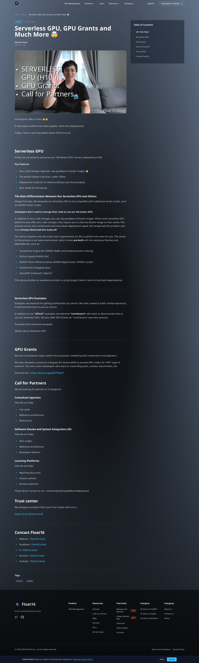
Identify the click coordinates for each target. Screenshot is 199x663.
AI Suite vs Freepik (148, 614)
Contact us (168, 614)
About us (168, 609)
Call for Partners (143, 47)
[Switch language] (151, 4)
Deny (162, 659)
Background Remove (126, 610)
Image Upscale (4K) (126, 617)
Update (30, 581)
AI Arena (120, 632)
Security (96, 623)
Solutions (90, 4)
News (18, 22)
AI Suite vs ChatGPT (148, 609)
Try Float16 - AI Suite (172, 4)
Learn (101, 4)
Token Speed (122, 628)
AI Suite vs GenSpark (149, 618)
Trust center (141, 52)
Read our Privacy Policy (83, 659)
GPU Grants (141, 42)
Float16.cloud (37, 539)
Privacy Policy (178, 649)
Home (17, 15)
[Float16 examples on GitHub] (22, 617)
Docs (95, 627)
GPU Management (72, 4)
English (19, 581)
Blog (24, 15)
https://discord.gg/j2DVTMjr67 (47, 374)
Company (129, 4)
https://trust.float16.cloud (29, 515)
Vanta (73, 508)
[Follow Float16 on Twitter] (16, 617)
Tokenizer (121, 623)
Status (167, 618)
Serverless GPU (142, 38)
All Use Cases (98, 632)
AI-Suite (96, 609)
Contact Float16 (142, 57)
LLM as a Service (100, 614)
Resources (114, 4)
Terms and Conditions (161, 649)
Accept (172, 659)
